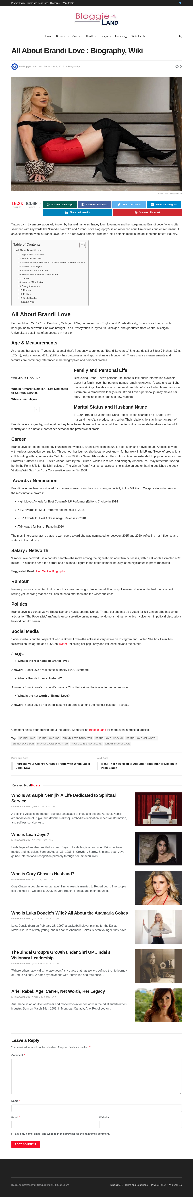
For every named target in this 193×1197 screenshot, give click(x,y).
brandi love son (23, 743)
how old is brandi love (86, 743)
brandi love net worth (141, 738)
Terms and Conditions (37, 3)
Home (48, 36)
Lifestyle (104, 36)
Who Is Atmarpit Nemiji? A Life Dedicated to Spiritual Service (53, 262)
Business (61, 36)
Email (16, 1117)
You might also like (31, 258)
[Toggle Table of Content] (81, 245)
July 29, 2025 (39, 840)
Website (104, 1117)
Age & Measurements (33, 254)
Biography (74, 66)
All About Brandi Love (28, 250)
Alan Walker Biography (50, 571)
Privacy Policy (18, 3)
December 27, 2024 (42, 919)
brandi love (27, 738)
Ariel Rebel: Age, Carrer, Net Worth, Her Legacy (58, 991)
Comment (18, 1055)
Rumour (27, 290)
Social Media (30, 298)
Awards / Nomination (33, 282)
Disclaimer (55, 3)
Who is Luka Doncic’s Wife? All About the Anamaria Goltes (69, 913)
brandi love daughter (77, 738)
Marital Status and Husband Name (40, 274)
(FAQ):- (31, 302)
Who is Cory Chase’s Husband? (42, 873)
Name (16, 1101)
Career (76, 36)
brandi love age (48, 738)
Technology (121, 36)
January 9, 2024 (41, 997)
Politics (27, 294)
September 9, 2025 (54, 66)
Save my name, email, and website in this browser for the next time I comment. (62, 1134)
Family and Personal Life (35, 270)
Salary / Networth (31, 286)
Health (89, 36)
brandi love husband (109, 738)
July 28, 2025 (39, 880)
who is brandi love (117, 743)
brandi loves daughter (52, 743)
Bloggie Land (29, 66)
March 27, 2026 (40, 807)
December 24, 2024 (42, 964)
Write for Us (68, 3)
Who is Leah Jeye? (32, 266)
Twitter (63, 643)
